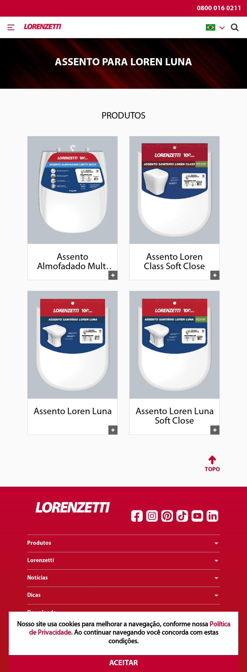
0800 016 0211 (219, 8)
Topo (212, 470)
